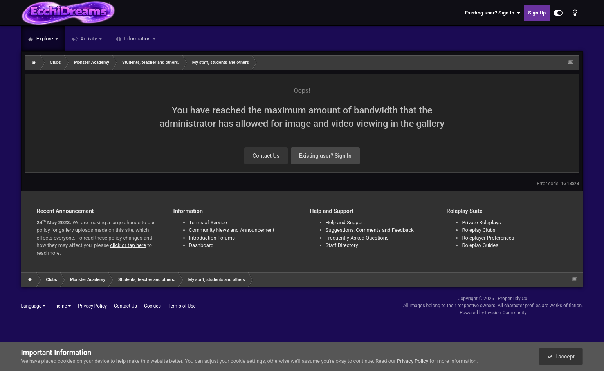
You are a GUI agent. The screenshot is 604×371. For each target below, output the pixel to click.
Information (137, 38)
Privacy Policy (92, 306)
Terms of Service (208, 222)
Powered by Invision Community (493, 312)
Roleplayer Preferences (488, 238)
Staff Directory (342, 245)
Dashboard (201, 245)
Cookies (152, 306)
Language (33, 306)
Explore (44, 38)
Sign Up (537, 13)
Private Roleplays (481, 222)
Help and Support (345, 222)
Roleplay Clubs (478, 230)
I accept (561, 356)
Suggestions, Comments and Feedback (370, 230)
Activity (88, 38)
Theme (61, 306)
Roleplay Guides (480, 245)
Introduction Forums (212, 238)
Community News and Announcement (232, 230)
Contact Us (265, 156)
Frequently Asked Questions (357, 238)
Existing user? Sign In (492, 13)
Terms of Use (182, 306)
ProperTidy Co (513, 298)
